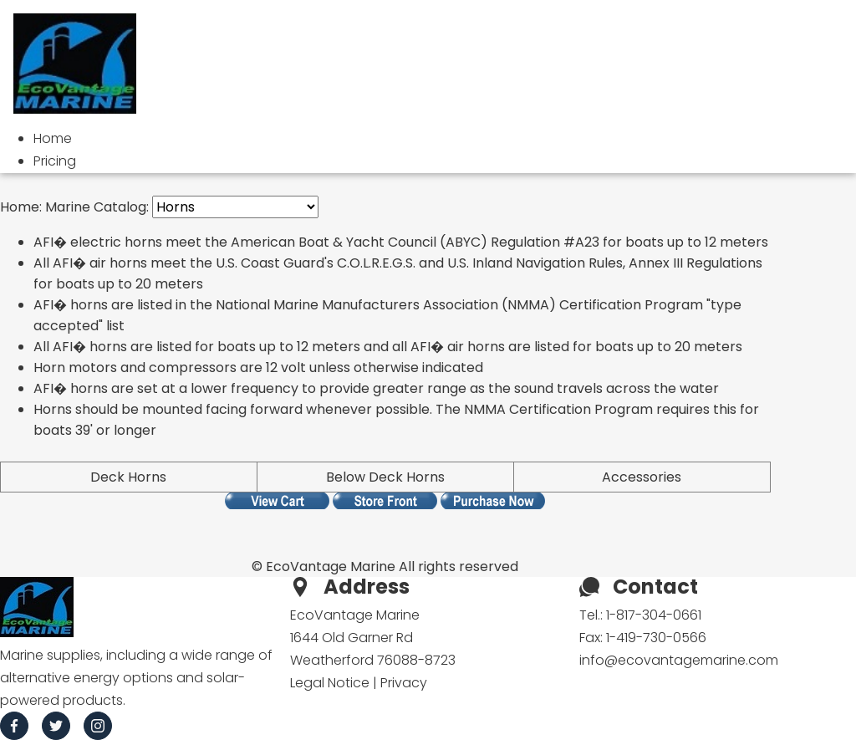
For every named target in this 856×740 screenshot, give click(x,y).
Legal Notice (329, 682)
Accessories (641, 477)
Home (52, 138)
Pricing (54, 161)
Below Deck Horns (385, 477)
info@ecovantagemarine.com (678, 660)
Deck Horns (128, 477)
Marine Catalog (95, 207)
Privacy (403, 682)
